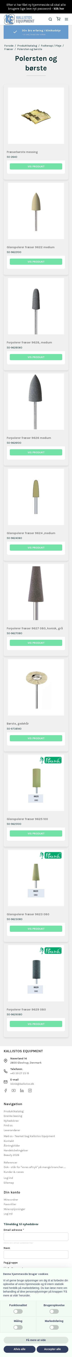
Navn (7, 1248)
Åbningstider (12, 1145)
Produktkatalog (13, 1111)
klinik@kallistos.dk (22, 1084)
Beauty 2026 (11, 1155)
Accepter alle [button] (52, 1349)
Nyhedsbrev (11, 1120)
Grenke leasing (13, 1116)
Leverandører (12, 1130)
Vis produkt (36, 166)
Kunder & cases (14, 1172)
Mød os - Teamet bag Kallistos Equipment (29, 1136)
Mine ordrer (11, 1199)
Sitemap (9, 1182)
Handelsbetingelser (16, 1150)
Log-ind (8, 1178)
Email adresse (14, 1230)
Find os (8, 1125)
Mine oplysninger (14, 1209)
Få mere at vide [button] (36, 1340)
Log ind (8, 1213)
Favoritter (10, 1204)
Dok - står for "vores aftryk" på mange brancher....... (35, 1167)
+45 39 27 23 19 (19, 1073)
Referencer (10, 1162)
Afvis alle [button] (19, 1349)
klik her (59, 8)
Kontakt (9, 1141)
